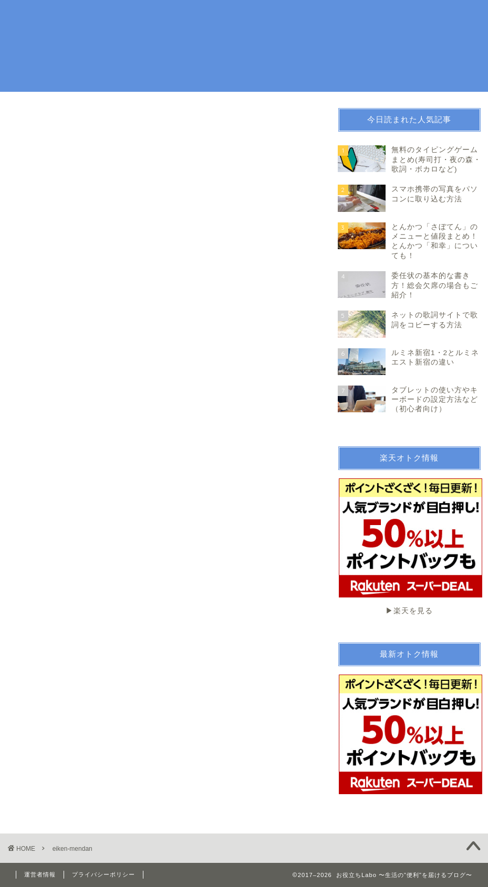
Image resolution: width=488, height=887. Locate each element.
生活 (255, 16)
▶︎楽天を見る (410, 546)
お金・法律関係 (331, 16)
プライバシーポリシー (103, 874)
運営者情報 (40, 874)
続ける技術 (388, 16)
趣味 (285, 16)
